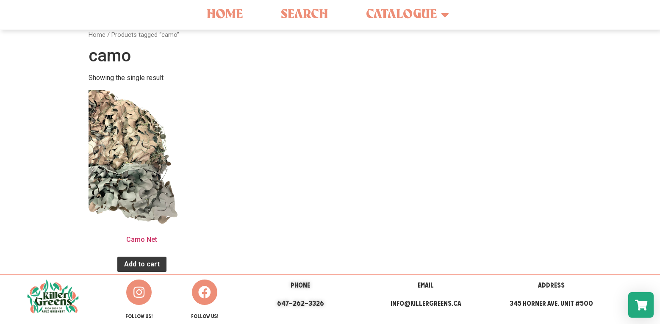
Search (304, 14)
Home (225, 14)
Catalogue (407, 14)
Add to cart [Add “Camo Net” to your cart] (142, 264)
